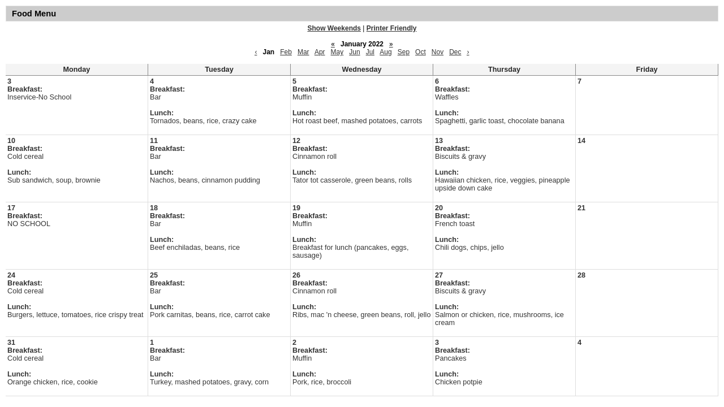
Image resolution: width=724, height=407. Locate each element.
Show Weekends (334, 28)
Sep (404, 52)
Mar (303, 52)
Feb (286, 52)
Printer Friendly (392, 28)
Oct (420, 52)
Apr (319, 52)
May (337, 52)
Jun (354, 52)
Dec (455, 52)
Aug (385, 52)
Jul (370, 52)
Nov (437, 52)
